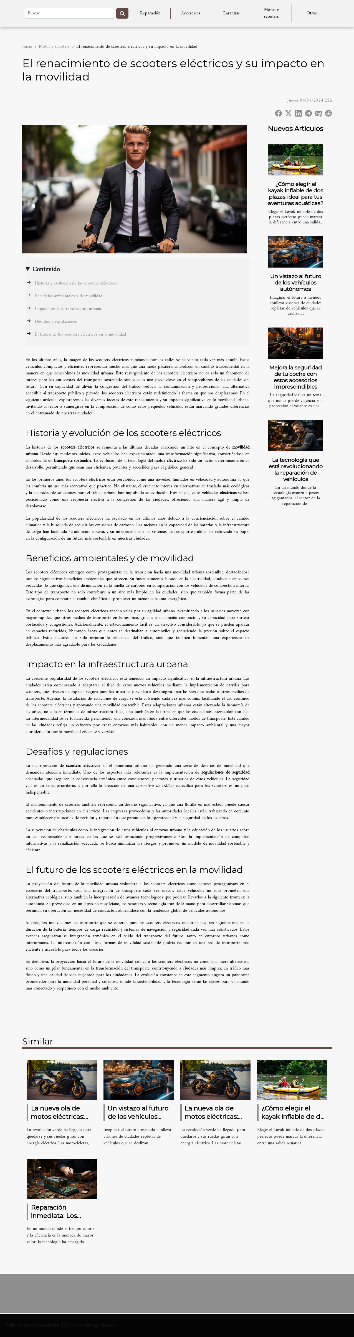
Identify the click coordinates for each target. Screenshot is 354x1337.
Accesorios (190, 13)
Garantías (231, 13)
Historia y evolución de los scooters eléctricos (76, 283)
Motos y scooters (271, 13)
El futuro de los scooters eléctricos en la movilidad (80, 334)
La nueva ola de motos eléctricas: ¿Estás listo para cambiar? (57, 1120)
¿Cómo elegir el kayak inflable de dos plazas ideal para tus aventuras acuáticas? (295, 194)
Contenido (46, 270)
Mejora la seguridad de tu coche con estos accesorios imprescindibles (295, 377)
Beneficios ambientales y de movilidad (68, 296)
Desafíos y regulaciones (56, 322)
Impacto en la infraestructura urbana (68, 309)
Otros (312, 13)
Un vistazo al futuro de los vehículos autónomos (295, 282)
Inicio (27, 47)
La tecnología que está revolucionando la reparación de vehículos (296, 469)
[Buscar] (69, 13)
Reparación (150, 13)
